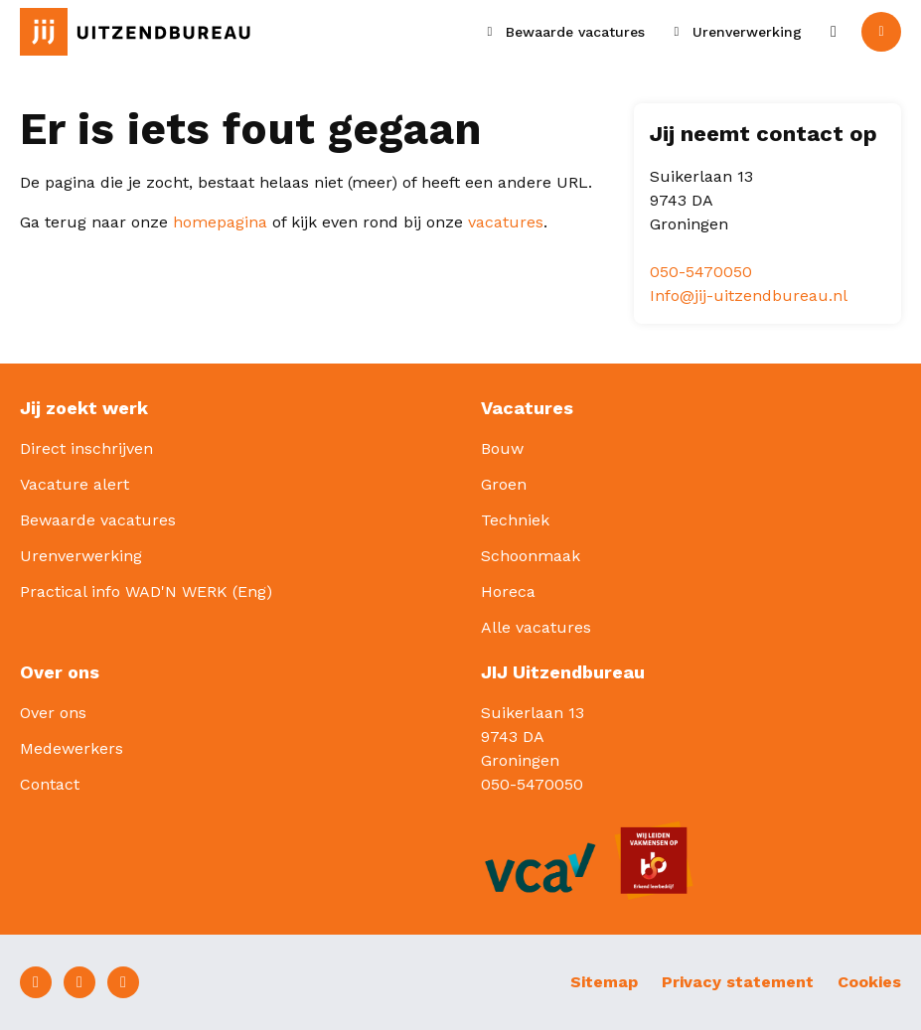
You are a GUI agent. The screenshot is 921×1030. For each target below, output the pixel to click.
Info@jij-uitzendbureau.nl (748, 295)
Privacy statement (738, 981)
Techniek (515, 520)
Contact (49, 784)
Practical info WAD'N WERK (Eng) (146, 591)
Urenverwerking (81, 555)
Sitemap (604, 981)
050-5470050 (701, 271)
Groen (504, 484)
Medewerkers (71, 748)
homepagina (220, 222)
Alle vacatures (536, 627)
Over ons (53, 712)
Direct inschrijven (86, 448)
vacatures (505, 222)
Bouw (502, 448)
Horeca (508, 591)
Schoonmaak (530, 555)
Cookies (869, 981)
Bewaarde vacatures (98, 520)
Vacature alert (74, 484)
